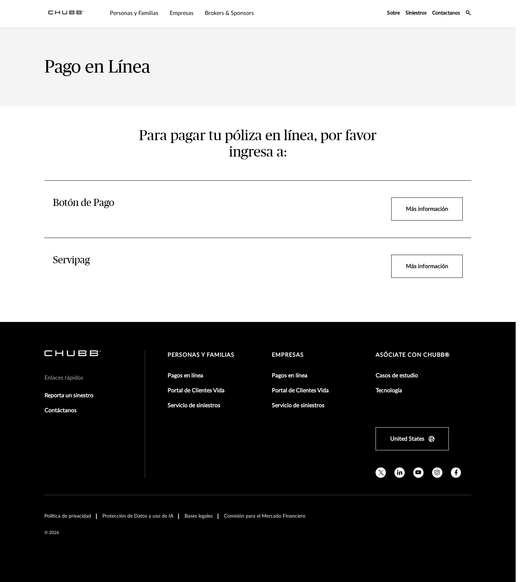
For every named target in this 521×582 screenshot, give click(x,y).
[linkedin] (399, 472)
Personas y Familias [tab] (134, 13)
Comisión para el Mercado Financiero (264, 516)
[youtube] (418, 472)
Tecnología (389, 390)
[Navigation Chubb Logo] (65, 14)
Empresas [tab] (181, 13)
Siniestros (415, 13)
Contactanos (446, 13)
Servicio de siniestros (194, 405)
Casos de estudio (397, 376)
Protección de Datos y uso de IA (137, 516)
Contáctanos (60, 410)
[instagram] (437, 472)
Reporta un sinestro (68, 395)
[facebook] (456, 472)
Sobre (393, 13)
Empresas (288, 355)
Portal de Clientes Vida (196, 390)
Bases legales (199, 516)
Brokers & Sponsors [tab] (229, 13)
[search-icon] (468, 13)
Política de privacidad (67, 516)
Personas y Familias (201, 355)
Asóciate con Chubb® (413, 355)
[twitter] (381, 472)
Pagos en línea (185, 376)
